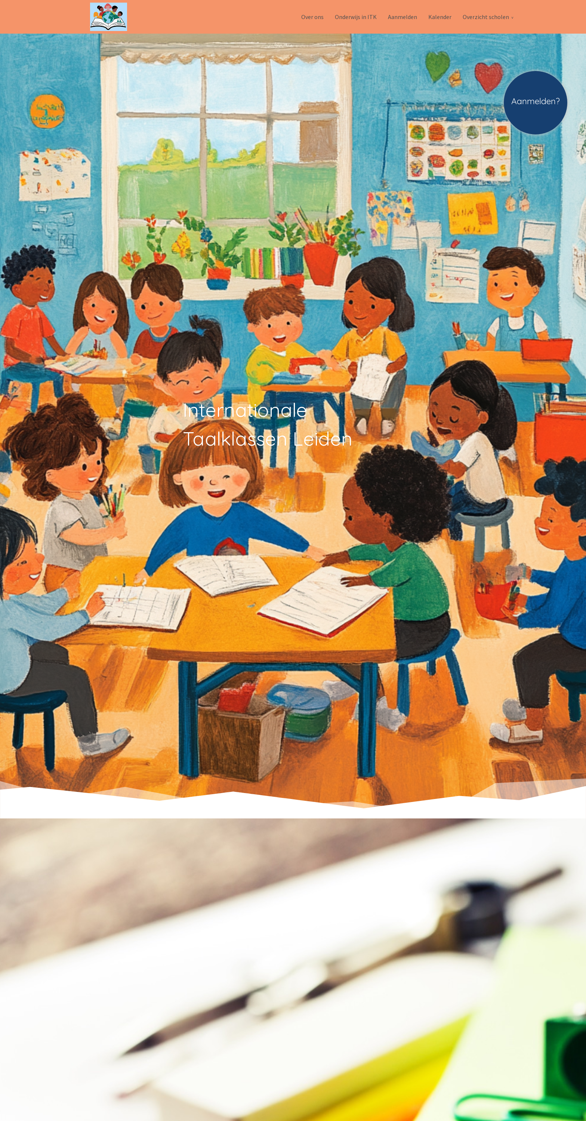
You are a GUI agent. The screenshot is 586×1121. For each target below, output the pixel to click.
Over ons (312, 17)
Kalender (439, 17)
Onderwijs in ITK (356, 17)
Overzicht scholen (486, 17)
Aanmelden (402, 17)
